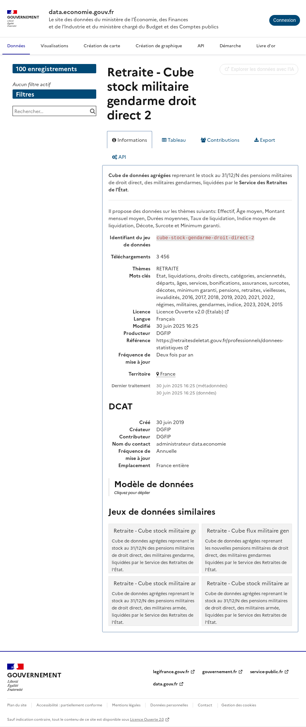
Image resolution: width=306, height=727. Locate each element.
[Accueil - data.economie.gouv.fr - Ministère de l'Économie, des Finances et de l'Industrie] (34, 677)
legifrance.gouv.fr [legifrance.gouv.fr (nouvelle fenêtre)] (171, 671)
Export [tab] (264, 139)
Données (16, 45)
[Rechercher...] (54, 111)
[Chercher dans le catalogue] (92, 111)
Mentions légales (126, 704)
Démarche (230, 45)
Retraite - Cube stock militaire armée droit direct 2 (178, 583)
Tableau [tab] (174, 139)
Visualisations (54, 45)
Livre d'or (266, 45)
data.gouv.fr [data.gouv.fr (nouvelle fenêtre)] (165, 684)
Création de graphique (159, 45)
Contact (205, 704)
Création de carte (102, 45)
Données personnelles (169, 704)
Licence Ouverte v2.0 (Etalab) (189, 311)
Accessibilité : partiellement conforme (69, 704)
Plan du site (17, 704)
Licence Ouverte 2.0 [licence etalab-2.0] (147, 719)
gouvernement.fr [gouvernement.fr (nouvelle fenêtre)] (219, 671)
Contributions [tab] (220, 139)
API (201, 45)
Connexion (284, 20)
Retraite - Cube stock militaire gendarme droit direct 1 (182, 530)
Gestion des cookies (238, 704)
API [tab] (119, 156)
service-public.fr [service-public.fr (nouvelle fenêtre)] (266, 671)
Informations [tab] (129, 139)
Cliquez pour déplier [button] (132, 492)
